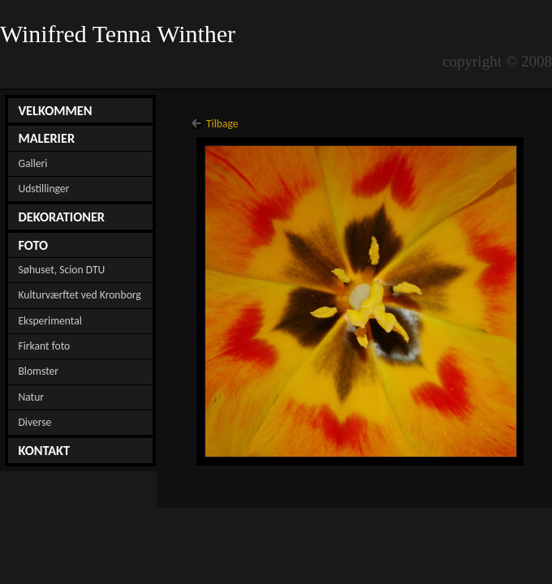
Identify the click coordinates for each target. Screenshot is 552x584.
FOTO (33, 245)
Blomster (38, 371)
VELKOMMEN (55, 110)
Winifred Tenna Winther (121, 34)
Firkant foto (44, 346)
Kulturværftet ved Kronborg (79, 295)
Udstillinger (43, 188)
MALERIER (46, 138)
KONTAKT (44, 450)
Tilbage (222, 124)
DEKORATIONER (61, 216)
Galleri (32, 163)
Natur (31, 397)
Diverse (34, 422)
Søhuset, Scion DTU (61, 270)
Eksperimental (49, 321)
